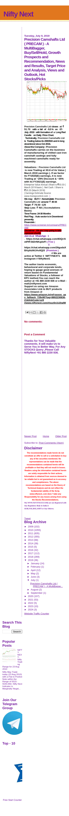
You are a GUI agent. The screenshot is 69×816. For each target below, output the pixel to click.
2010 (31, 530)
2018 (31, 556)
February (36, 566)
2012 (31, 536)
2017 (31, 553)
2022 (31, 603)
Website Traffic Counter (36, 613)
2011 (31, 533)
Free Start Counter (12, 800)
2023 (31, 606)
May (33, 573)
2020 (31, 596)
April (33, 570)
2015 (31, 546)
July (33, 580)
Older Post (61, 436)
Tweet (27, 518)
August (35, 589)
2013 (31, 540)
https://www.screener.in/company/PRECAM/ (45, 226)
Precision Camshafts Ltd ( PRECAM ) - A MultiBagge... (46, 585)
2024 (31, 609)
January (35, 563)
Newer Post (30, 436)
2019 (31, 560)
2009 (31, 526)
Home (46, 436)
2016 (31, 550)
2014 (31, 543)
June (34, 576)
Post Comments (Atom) (51, 442)
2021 (31, 599)
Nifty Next (18, 14)
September (37, 593)
